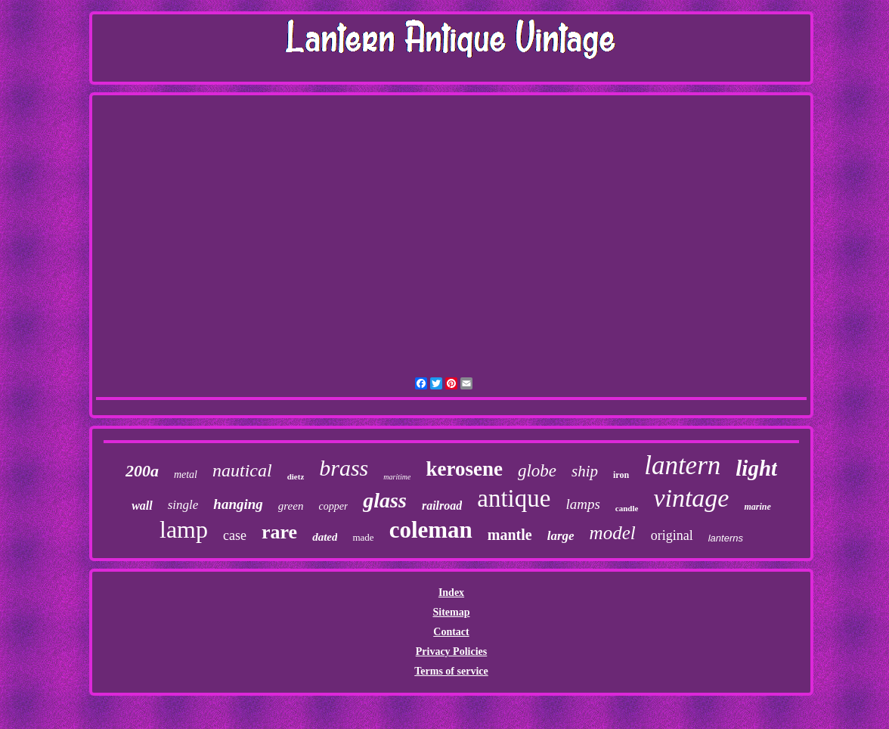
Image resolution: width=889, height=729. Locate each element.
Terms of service (451, 671)
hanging (237, 504)
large (561, 536)
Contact (451, 631)
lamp (184, 529)
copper (333, 506)
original (672, 535)
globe (537, 470)
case (234, 535)
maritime (396, 477)
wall (142, 505)
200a (142, 470)
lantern (682, 465)
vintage (691, 498)
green (291, 506)
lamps (582, 504)
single (183, 505)
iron (621, 475)
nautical (242, 470)
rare (279, 532)
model (613, 533)
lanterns (725, 538)
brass (343, 467)
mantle (510, 534)
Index (451, 592)
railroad (442, 505)
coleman (430, 530)
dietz (296, 476)
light (756, 468)
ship (585, 471)
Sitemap (450, 612)
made (362, 537)
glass (385, 500)
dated (324, 537)
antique (513, 498)
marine (757, 506)
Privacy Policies (451, 651)
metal (185, 474)
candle (627, 508)
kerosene (464, 469)
